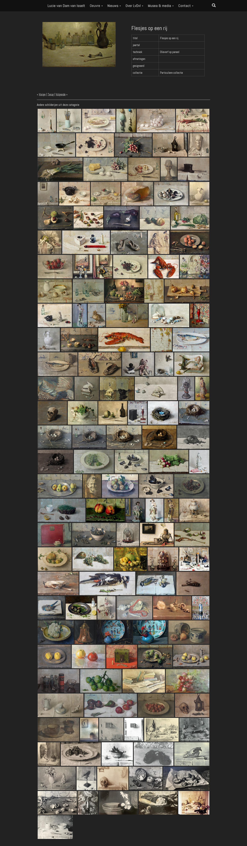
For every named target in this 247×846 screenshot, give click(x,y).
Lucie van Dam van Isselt (66, 5)
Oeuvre (96, 5)
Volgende (61, 94)
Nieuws (114, 5)
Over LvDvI (134, 5)
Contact (185, 5)
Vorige (42, 94)
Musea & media (161, 5)
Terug (51, 94)
